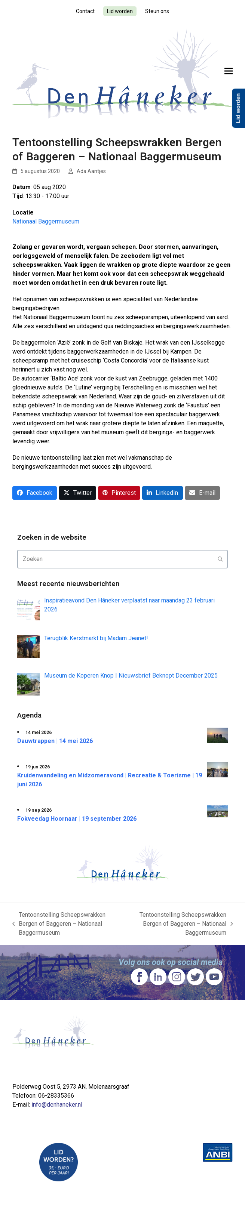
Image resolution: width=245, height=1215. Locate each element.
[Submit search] (220, 559)
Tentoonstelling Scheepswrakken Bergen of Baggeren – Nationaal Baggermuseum (59, 924)
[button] (228, 71)
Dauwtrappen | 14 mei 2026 (55, 740)
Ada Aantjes (91, 171)
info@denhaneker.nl (56, 1104)
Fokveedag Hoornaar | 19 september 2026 (77, 818)
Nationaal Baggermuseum (45, 221)
